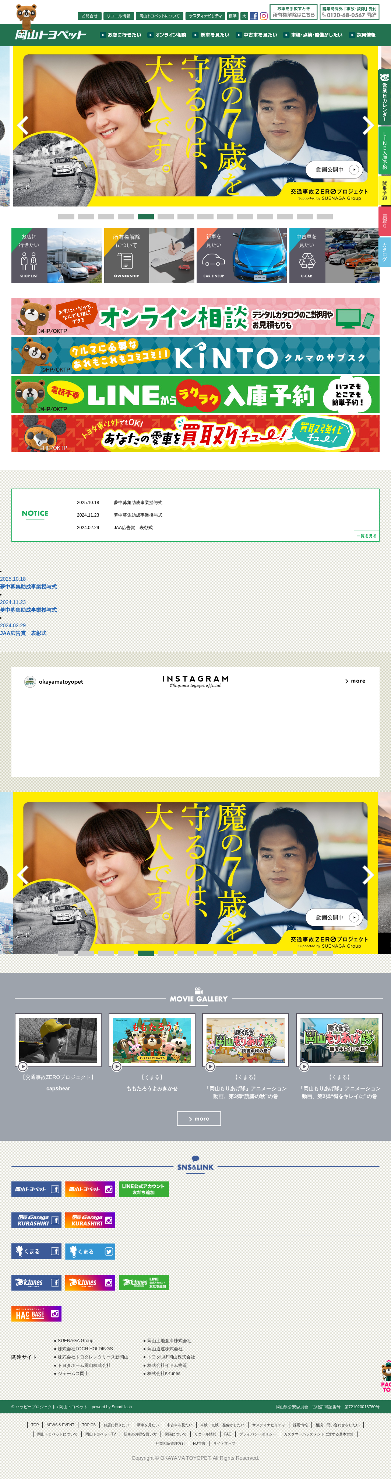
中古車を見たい (180, 1435)
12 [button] (285, 216)
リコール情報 (205, 1444)
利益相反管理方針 (170, 1453)
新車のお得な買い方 (140, 1444)
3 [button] (106, 216)
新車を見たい (148, 1435)
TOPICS (89, 1435)
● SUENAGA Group (76, 1346)
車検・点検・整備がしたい (222, 1435)
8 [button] (205, 216)
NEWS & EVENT (60, 1435)
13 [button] (305, 216)
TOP (35, 1435)
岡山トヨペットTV (100, 1444)
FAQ (228, 1444)
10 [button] (245, 216)
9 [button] (225, 216)
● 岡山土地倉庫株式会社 (183, 1346)
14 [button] (325, 216)
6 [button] (166, 216)
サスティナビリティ (268, 1435)
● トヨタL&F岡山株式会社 (185, 1364)
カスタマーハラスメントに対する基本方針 (319, 1444)
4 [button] (126, 216)
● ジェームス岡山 (74, 1383)
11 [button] (265, 216)
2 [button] (86, 216)
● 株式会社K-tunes (176, 1383)
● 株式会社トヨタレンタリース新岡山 (97, 1364)
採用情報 (300, 1435)
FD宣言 (199, 1453)
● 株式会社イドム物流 (180, 1373)
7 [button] (185, 216)
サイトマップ (224, 1453)
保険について (176, 1444)
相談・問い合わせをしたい (338, 1435)
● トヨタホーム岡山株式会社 (87, 1373)
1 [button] (66, 216)
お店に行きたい (116, 1435)
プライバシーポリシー (257, 1444)
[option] (195, 125)
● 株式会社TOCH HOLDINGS (88, 1355)
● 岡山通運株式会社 (178, 1355)
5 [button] (146, 216)
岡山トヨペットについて (57, 1444)
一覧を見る (367, 540)
